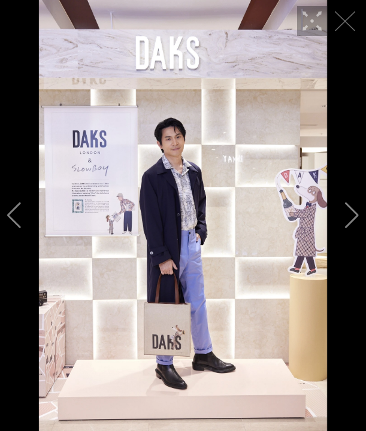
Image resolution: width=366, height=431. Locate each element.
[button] (14, 215)
